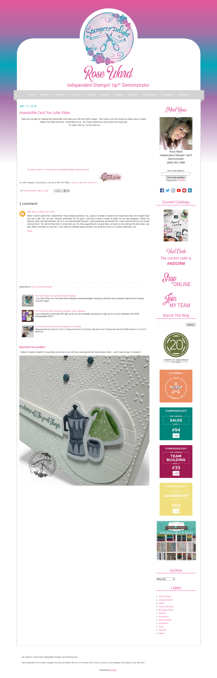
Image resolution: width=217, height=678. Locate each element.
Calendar (119, 94)
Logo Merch (183, 94)
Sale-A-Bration (165, 620)
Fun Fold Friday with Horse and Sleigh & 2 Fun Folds (58, 326)
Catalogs (91, 94)
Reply (29, 231)
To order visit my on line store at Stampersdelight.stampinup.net (58, 169)
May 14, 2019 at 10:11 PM (42, 212)
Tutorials (162, 630)
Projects (162, 613)
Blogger (113, 670)
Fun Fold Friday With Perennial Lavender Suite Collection (60, 311)
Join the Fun (76, 94)
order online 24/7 (89, 182)
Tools (161, 627)
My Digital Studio (166, 610)
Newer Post (25, 282)
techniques (163, 623)
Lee (29, 212)
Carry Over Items (166, 607)
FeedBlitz (181, 180)
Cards (161, 603)
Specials (105, 94)
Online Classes (150, 94)
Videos (162, 633)
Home (31, 94)
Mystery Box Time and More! (32, 347)
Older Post (144, 282)
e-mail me (74, 182)
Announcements (166, 600)
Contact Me (59, 94)
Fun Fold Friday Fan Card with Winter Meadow (55, 296)
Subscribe (133, 94)
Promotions (164, 617)
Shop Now (167, 94)
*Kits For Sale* (165, 596)
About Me (44, 94)
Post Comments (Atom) (41, 287)
